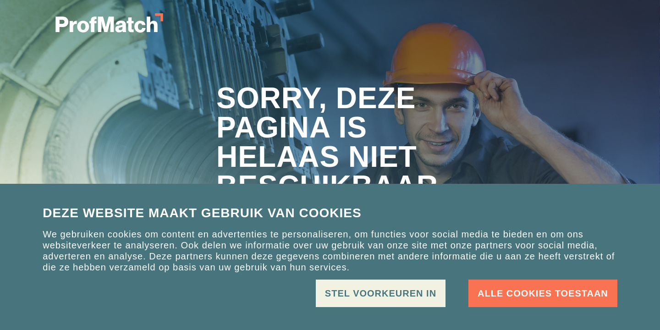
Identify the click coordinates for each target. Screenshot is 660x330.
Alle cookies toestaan (543, 293)
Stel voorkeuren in (380, 293)
